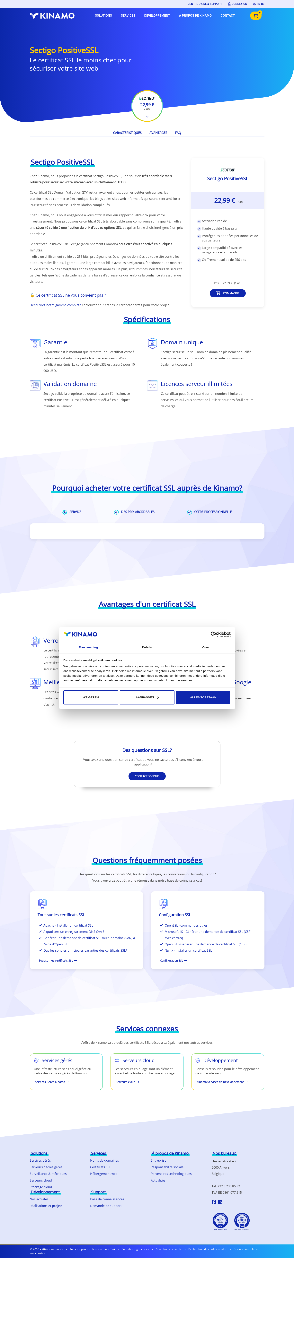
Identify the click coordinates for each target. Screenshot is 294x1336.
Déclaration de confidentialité (207, 1249)
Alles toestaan (203, 697)
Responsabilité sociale (167, 1167)
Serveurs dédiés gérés (46, 1167)
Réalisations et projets (46, 1206)
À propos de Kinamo (195, 15)
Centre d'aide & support (205, 3)
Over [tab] (205, 647)
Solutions (103, 15)
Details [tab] (147, 647)
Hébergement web (104, 1174)
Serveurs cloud (41, 1180)
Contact (228, 15)
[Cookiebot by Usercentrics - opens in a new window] (213, 634)
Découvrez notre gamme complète (55, 305)
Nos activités (39, 1199)
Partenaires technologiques (171, 1174)
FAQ (178, 133)
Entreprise (158, 1160)
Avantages (158, 133)
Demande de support (106, 1206)
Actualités (158, 1180)
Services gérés (40, 1160)
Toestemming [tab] (88, 647)
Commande (227, 293)
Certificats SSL (100, 1167)
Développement (157, 15)
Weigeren (91, 697)
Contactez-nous (147, 776)
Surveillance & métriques (48, 1174)
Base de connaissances (107, 1199)
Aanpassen (147, 697)
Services (128, 15)
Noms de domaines (104, 1160)
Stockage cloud (41, 1187)
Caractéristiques (127, 133)
